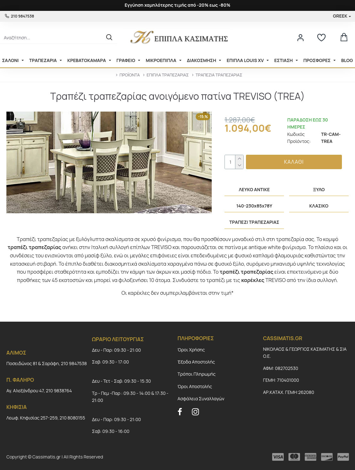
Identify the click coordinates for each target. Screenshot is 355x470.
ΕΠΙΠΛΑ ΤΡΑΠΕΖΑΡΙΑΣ (167, 75)
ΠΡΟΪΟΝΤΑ (130, 75)
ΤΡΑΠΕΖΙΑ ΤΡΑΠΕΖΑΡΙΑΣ (219, 75)
